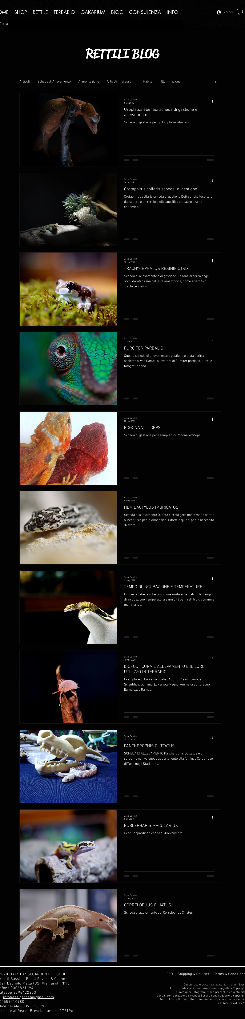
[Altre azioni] (213, 101)
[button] (172, 12)
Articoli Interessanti (121, 82)
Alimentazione (88, 82)
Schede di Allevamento (54, 82)
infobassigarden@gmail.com (28, 997)
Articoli (24, 82)
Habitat (148, 82)
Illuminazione (171, 82)
